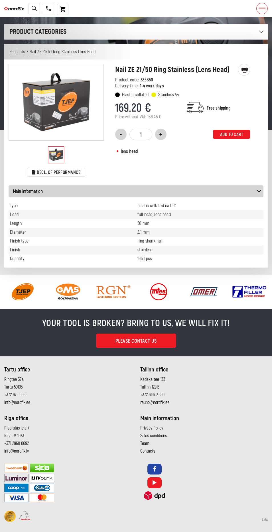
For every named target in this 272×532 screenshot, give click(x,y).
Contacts (147, 451)
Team (144, 443)
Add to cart (231, 134)
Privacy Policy (151, 428)
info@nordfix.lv (16, 451)
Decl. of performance (56, 172)
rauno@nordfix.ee (154, 402)
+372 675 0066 (15, 395)
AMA (265, 520)
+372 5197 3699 (152, 395)
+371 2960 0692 (16, 443)
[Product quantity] (140, 134)
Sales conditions (153, 436)
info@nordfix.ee (17, 402)
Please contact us (136, 341)
